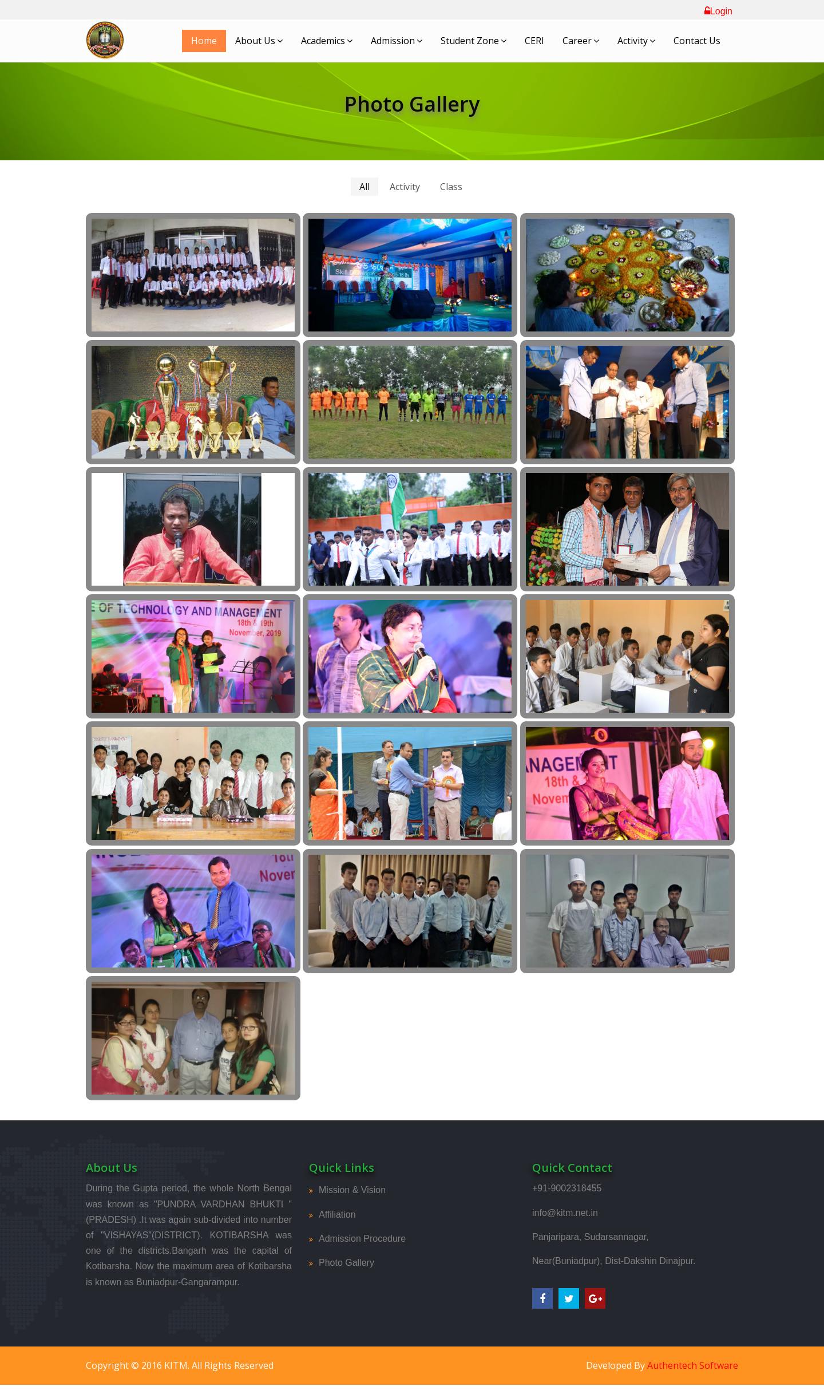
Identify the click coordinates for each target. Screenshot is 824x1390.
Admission (396, 40)
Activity (636, 40)
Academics (326, 40)
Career (580, 40)
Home (204, 40)
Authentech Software (692, 1365)
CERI (534, 40)
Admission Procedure (362, 1238)
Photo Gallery (346, 1262)
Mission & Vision (352, 1190)
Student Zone (473, 40)
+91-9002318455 (566, 1188)
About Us (259, 40)
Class (451, 186)
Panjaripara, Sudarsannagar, (590, 1237)
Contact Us (697, 40)
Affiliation (337, 1214)
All (364, 186)
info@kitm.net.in (565, 1213)
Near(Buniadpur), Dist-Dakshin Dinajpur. (613, 1261)
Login (718, 11)
